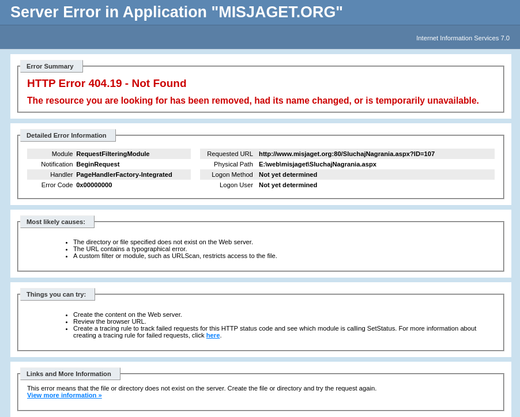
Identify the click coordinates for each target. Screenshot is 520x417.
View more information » (64, 395)
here (213, 335)
